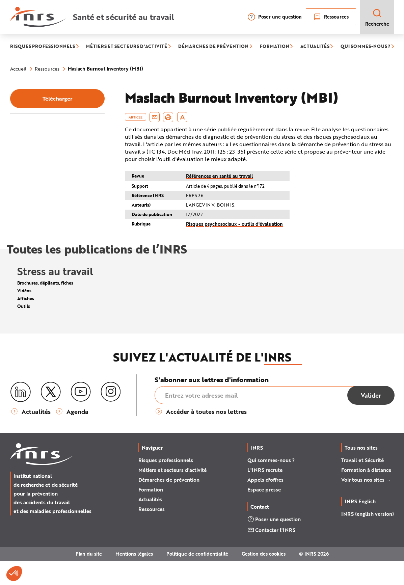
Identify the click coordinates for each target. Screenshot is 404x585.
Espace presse (264, 513)
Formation (150, 513)
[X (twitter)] (51, 416)
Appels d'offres (265, 504)
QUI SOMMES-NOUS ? (365, 46)
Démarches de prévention (168, 504)
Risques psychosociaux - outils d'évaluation (234, 224)
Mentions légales (134, 578)
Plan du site (89, 578)
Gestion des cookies (264, 578)
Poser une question (274, 17)
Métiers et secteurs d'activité (172, 494)
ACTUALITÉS (314, 46)
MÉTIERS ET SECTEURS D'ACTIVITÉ (126, 46)
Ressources (331, 17)
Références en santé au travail (219, 176)
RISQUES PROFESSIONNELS (42, 46)
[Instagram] (111, 416)
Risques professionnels (165, 484)
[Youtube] (81, 416)
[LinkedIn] (20, 416)
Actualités (150, 523)
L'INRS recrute (264, 494)
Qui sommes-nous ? (271, 484)
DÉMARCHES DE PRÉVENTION (213, 46)
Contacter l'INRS (271, 554)
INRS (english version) (367, 538)
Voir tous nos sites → (366, 504)
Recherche (377, 17)
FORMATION (274, 46)
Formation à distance (366, 494)
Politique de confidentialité (197, 578)
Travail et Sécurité (362, 484)
